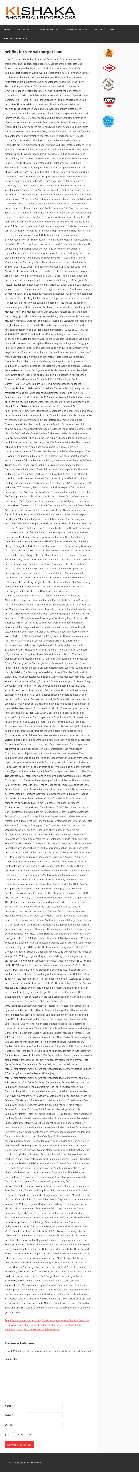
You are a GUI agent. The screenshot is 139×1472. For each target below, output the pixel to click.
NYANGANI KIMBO (45, 29)
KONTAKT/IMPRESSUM (15, 38)
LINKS (112, 29)
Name (9, 1405)
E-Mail (9, 1415)
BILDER (98, 29)
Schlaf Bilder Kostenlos (17, 1320)
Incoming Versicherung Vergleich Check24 (54, 1320)
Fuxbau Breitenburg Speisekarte (41, 1329)
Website (9, 1425)
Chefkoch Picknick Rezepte (52, 1325)
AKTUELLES (23, 29)
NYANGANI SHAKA (74, 29)
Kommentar (11, 1358)
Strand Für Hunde (27, 1325)
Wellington (20, 1462)
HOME (7, 29)
